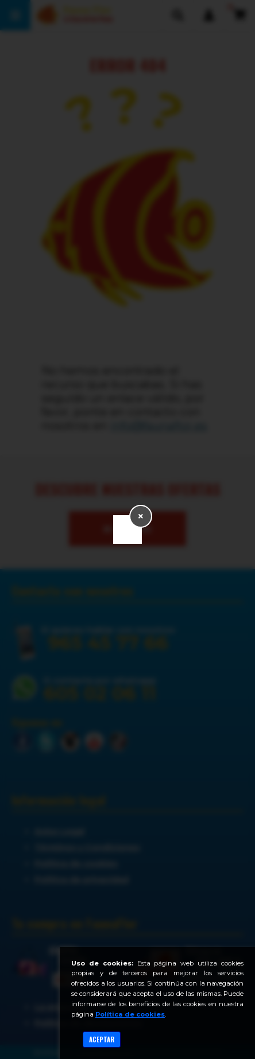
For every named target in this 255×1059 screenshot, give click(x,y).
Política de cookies (130, 1014)
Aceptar (101, 1039)
